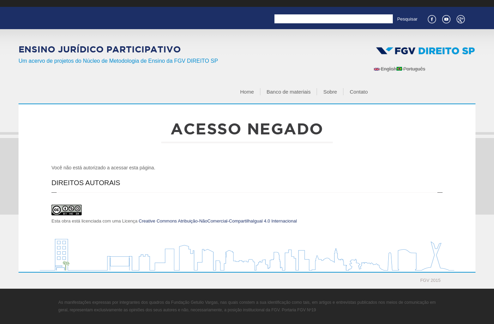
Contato (359, 92)
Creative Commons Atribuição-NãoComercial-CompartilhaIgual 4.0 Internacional (218, 221)
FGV (239, 3)
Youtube (446, 18)
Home (247, 92)
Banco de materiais (288, 92)
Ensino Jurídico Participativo (100, 49)
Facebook (431, 18)
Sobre (330, 92)
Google (460, 18)
